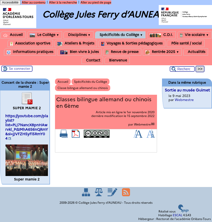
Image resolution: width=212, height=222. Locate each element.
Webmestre (142, 124)
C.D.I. (161, 34)
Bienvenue (117, 60)
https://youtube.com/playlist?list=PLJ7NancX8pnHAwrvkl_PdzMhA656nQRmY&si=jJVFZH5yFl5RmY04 (26, 127)
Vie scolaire (194, 34)
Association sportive (30, 43)
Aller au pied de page (95, 2)
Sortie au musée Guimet (187, 90)
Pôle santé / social (186, 43)
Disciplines (78, 34)
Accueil (13, 34)
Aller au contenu (34, 2)
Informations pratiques (30, 52)
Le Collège (44, 34)
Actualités (195, 52)
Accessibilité (10, 2)
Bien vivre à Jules (79, 52)
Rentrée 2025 (162, 52)
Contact (92, 60)
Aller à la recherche (63, 2)
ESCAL (177, 215)
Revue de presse (122, 52)
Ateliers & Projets (75, 43)
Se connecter (19, 68)
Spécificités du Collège (120, 34)
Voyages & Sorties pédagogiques (131, 43)
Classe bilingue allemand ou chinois (83, 88)
